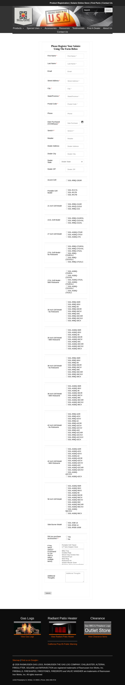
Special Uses (33, 28)
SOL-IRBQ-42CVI (74, 426)
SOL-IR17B (72, 192)
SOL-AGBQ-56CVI (75, 497)
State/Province (53, 96)
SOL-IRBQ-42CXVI (75, 435)
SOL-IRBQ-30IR (74, 302)
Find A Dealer (93, 28)
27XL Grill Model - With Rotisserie (54, 281)
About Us (107, 28)
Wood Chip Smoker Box (72, 555)
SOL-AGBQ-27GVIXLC (71, 287)
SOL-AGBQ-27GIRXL (71, 272)
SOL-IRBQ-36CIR (75, 365)
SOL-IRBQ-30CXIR (75, 316)
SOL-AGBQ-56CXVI (75, 507)
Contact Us (62, 32)
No (69, 539)
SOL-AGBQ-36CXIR (75, 400)
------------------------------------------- (72, 549)
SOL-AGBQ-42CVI (75, 461)
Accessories (51, 28)
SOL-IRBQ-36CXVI (75, 374)
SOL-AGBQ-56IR (74, 486)
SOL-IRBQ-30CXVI (75, 318)
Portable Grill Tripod (72, 545)
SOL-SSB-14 (73, 523)
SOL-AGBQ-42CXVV (71, 473)
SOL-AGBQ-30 (73, 335)
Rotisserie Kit (72, 561)
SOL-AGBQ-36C (74, 398)
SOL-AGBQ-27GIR (75, 232)
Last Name (52, 63)
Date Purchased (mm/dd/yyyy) (53, 123)
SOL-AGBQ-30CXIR (75, 344)
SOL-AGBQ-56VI (74, 488)
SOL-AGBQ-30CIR (75, 337)
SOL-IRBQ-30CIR (75, 309)
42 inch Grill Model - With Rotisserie (54, 462)
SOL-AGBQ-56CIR (75, 495)
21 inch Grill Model (54, 206)
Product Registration (59, 3)
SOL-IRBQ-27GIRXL (76, 246)
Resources (64, 28)
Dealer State (49, 161)
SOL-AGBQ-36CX (75, 405)
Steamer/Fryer (72, 557)
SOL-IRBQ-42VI (74, 416)
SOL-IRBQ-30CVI (74, 311)
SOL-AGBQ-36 (73, 391)
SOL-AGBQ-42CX (75, 476)
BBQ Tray (72, 551)
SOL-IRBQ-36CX (74, 377)
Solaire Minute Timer (72, 563)
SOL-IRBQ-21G (74, 209)
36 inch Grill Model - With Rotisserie (54, 395)
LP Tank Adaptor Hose (72, 547)
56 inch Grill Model (54, 499)
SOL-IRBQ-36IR (74, 358)
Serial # (50, 131)
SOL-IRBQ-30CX (74, 321)
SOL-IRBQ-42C (74, 430)
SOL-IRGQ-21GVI (75, 206)
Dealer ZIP (51, 169)
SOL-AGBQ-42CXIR (75, 468)
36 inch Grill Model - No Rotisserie (54, 367)
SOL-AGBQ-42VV (75, 454)
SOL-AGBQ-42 (73, 456)
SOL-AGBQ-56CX (75, 513)
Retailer (50, 138)
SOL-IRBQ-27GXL (75, 251)
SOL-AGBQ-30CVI (75, 339)
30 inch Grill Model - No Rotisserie (54, 311)
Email (49, 71)
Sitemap (16, 660)
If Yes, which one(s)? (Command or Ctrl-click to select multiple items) (51, 553)
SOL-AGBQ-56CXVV (71, 510)
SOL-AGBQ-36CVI (75, 395)
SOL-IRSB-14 (73, 525)
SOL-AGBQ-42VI (74, 451)
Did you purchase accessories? (54, 537)
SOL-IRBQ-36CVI (74, 367)
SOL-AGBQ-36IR (74, 386)
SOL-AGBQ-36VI (74, 388)
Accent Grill (51, 180)
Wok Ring (72, 559)
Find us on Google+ (29, 660)
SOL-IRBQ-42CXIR (75, 433)
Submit (47, 593)
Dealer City (51, 154)
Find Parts (96, 3)
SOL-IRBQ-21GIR (75, 204)
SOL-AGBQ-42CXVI (75, 470)
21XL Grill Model (53, 220)
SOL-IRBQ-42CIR (75, 423)
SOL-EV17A (72, 190)
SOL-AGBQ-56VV (75, 491)
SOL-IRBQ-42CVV (75, 428)
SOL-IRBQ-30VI (74, 304)
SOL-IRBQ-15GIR (75, 180)
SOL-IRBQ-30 (73, 307)
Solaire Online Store (80, 3)
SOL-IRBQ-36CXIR (75, 372)
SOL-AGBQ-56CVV (75, 500)
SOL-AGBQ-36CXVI (75, 402)
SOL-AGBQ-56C (74, 502)
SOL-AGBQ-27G (74, 237)
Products (17, 28)
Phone (49, 113)
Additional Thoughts (51, 577)
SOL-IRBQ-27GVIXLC (71, 258)
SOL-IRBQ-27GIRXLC (71, 254)
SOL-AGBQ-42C (74, 465)
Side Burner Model (54, 524)
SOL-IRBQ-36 (73, 363)
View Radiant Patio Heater (62, 637)
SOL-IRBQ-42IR (74, 414)
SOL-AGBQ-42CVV (75, 463)
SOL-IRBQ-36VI (74, 360)
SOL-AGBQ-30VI (74, 332)
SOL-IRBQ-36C (74, 370)
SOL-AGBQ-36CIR (75, 393)
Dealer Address (53, 146)
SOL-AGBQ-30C (74, 342)
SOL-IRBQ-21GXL (75, 223)
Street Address (53, 81)
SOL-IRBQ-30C (74, 314)
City (49, 88)
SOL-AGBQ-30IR (74, 330)
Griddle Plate (72, 553)
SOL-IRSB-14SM (74, 527)
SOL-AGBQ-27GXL (75, 280)
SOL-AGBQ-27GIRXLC (71, 283)
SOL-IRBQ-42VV (74, 419)
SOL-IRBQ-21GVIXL (76, 220)
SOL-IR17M (72, 195)
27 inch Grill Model (54, 234)
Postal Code (52, 104)
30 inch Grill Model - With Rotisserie (54, 339)
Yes (69, 537)
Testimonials (78, 28)
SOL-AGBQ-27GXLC (71, 292)
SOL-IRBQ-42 (73, 421)
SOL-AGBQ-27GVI (75, 235)
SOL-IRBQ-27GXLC (75, 262)
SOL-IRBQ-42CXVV (75, 437)
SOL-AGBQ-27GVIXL (71, 276)
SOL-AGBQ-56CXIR (75, 504)
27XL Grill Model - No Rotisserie (54, 253)
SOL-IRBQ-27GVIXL (76, 249)
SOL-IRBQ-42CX (74, 440)
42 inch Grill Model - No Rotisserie (54, 426)
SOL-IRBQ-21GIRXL (76, 218)
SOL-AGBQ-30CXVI (75, 346)
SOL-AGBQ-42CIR (75, 458)
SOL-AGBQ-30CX (75, 349)
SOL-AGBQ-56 (73, 493)
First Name (52, 56)
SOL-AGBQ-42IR (74, 449)
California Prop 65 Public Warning (62, 644)
